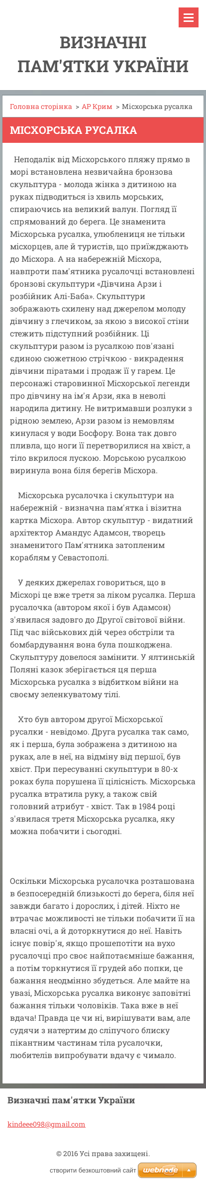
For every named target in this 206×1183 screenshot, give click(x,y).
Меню (189, 17)
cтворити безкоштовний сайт (93, 1170)
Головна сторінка (41, 106)
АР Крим (97, 106)
